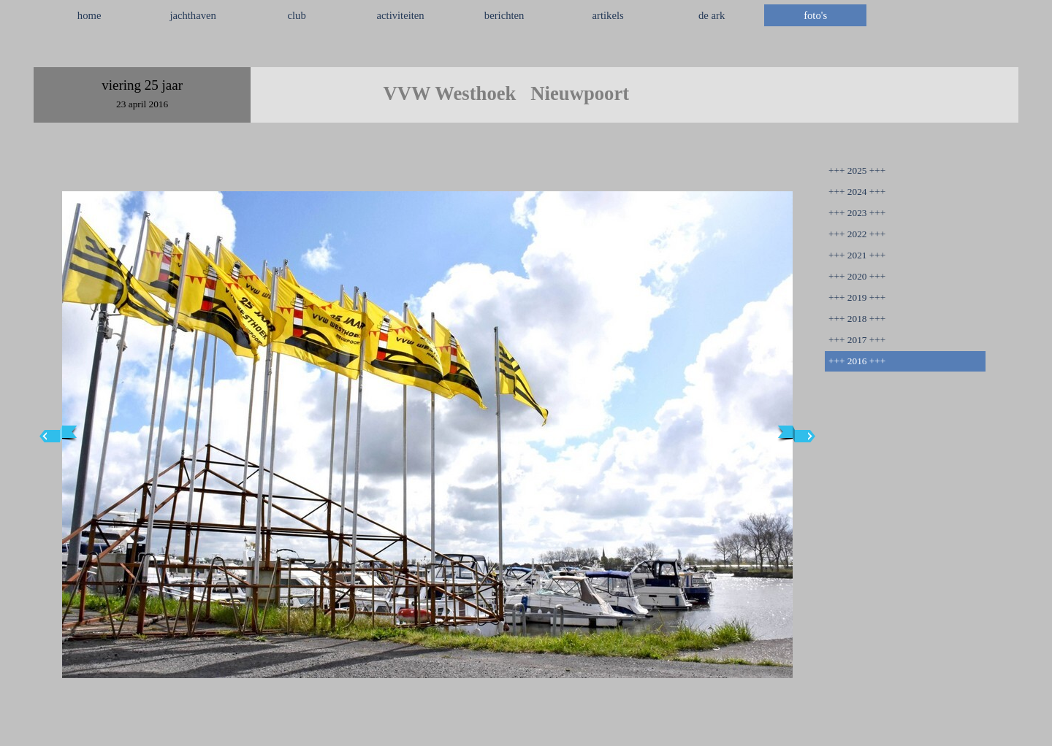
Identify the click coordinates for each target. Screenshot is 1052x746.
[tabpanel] (526, 50)
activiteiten (400, 15)
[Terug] (58, 434)
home (89, 15)
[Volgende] (796, 434)
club (297, 15)
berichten (504, 15)
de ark (711, 15)
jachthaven (192, 15)
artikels (608, 15)
